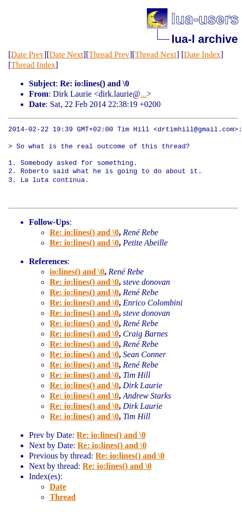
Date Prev (27, 54)
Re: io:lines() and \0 (84, 232)
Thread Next (155, 54)
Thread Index (33, 64)
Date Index (202, 54)
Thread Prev (108, 54)
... (143, 93)
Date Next (66, 54)
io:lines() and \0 (77, 271)
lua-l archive (205, 39)
